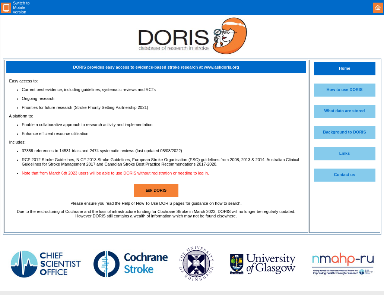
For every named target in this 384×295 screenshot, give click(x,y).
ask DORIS (156, 190)
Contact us (344, 174)
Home (344, 68)
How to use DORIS (345, 89)
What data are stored (344, 111)
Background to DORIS (344, 132)
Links (344, 153)
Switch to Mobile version (21, 7)
